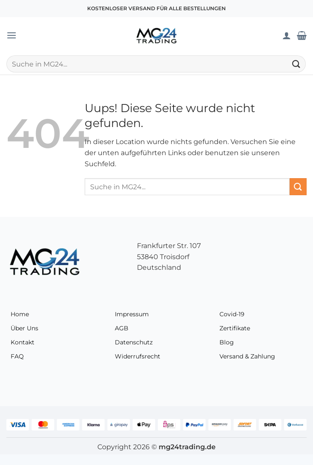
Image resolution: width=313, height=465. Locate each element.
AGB (121, 328)
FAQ (17, 356)
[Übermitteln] (296, 63)
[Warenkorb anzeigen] (302, 35)
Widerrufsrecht (137, 356)
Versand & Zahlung (247, 356)
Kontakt (22, 342)
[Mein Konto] (286, 35)
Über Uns (24, 328)
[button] (11, 35)
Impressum (132, 314)
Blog (226, 342)
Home (20, 314)
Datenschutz (134, 342)
